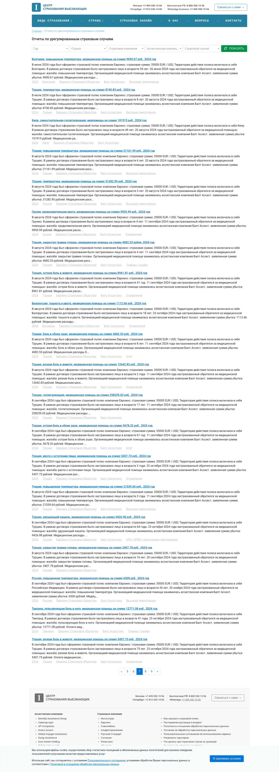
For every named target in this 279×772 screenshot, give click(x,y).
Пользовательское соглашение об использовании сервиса (197, 734)
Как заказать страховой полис (181, 718)
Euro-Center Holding (49, 741)
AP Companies (46, 726)
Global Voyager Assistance (52, 734)
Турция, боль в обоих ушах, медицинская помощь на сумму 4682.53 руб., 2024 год (87, 334)
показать (234, 48)
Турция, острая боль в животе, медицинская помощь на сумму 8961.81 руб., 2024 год (89, 273)
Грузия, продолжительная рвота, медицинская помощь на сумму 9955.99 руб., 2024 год (91, 211)
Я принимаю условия (227, 758)
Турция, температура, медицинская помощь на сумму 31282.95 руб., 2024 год (84, 181)
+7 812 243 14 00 (152, 9)
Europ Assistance (47, 737)
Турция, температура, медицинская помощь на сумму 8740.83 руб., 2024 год (83, 89)
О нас (173, 20)
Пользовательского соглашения (107, 760)
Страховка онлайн (136, 20)
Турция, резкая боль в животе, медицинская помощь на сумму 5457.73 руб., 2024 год (89, 639)
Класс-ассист (45, 730)
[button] (55, 20)
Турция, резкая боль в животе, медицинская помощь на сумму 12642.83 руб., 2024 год (90, 364)
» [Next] (157, 671)
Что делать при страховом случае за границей (190, 741)
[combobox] (50, 48)
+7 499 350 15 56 (152, 5)
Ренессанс (107, 741)
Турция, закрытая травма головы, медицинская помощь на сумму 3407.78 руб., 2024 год (92, 547)
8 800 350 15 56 (195, 5)
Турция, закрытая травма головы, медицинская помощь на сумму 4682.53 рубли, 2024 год (93, 242)
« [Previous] (121, 671)
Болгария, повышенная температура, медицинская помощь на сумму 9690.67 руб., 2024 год (94, 59)
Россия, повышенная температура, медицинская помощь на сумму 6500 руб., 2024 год (90, 578)
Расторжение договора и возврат (183, 722)
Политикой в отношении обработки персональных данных (84, 764)
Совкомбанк (108, 726)
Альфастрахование (112, 730)
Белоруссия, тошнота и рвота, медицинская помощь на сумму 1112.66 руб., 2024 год (89, 303)
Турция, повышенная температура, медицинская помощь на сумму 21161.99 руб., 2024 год (93, 150)
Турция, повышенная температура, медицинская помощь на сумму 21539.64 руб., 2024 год (93, 486)
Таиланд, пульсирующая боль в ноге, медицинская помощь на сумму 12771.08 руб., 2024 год (94, 608)
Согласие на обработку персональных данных (190, 730)
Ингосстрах (107, 718)
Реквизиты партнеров (176, 737)
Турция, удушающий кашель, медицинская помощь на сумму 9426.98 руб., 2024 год (88, 517)
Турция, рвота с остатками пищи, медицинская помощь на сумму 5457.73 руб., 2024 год (91, 456)
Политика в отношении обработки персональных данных (196, 726)
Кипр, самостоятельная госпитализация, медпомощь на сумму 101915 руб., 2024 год (89, 120)
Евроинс (105, 722)
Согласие (106, 737)
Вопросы (202, 20)
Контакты (233, 20)
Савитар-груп (45, 722)
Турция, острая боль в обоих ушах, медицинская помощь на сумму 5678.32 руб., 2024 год (92, 425)
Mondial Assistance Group (52, 718)
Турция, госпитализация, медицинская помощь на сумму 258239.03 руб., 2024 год (87, 395)
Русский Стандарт (111, 734)
